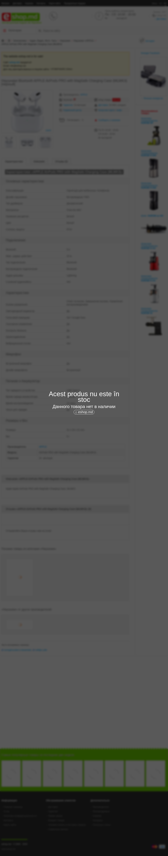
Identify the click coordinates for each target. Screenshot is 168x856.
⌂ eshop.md (84, 412)
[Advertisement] (84, 441)
